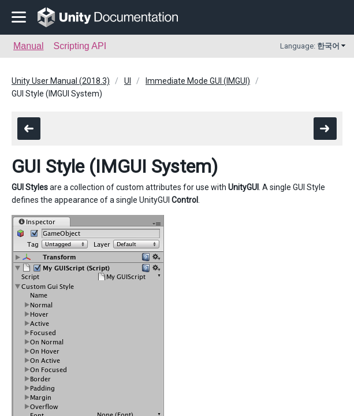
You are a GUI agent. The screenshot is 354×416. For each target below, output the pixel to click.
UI (127, 81)
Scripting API (79, 46)
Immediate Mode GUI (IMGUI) (198, 81)
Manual (28, 46)
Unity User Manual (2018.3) (61, 81)
